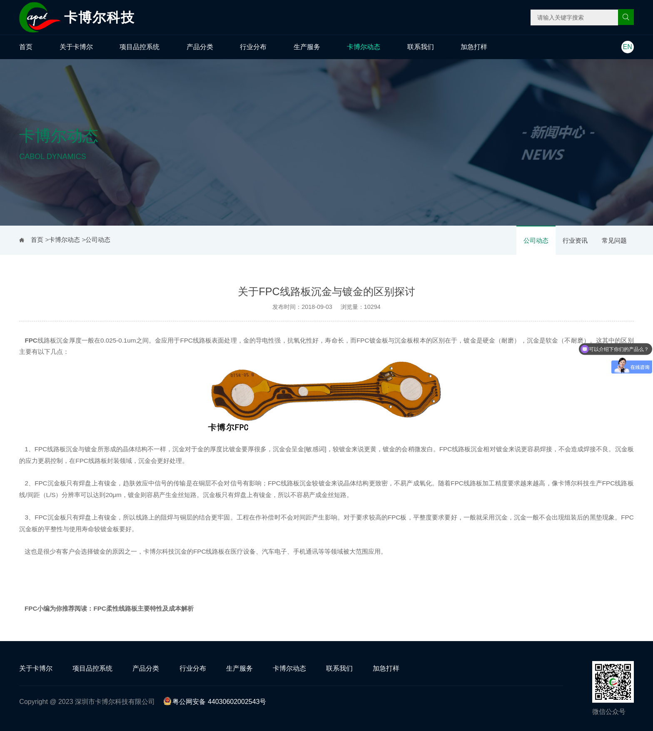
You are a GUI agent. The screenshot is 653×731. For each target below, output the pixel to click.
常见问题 (614, 240)
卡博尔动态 (363, 46)
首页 (25, 46)
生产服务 (307, 46)
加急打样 (474, 46)
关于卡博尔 (76, 46)
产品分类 (200, 46)
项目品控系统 (140, 46)
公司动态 (535, 240)
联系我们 (420, 46)
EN (627, 46)
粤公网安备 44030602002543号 (214, 701)
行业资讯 (575, 240)
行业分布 (253, 46)
